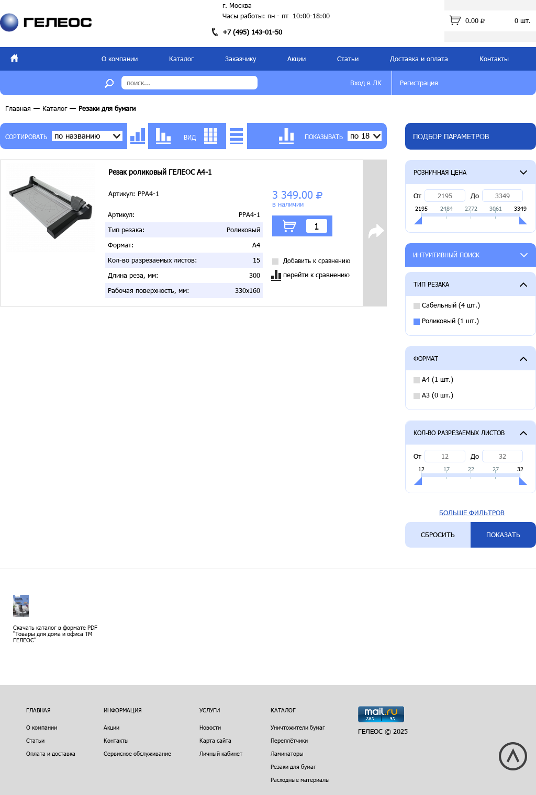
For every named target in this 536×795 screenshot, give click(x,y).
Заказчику (240, 58)
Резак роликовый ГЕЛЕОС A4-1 (160, 172)
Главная (18, 108)
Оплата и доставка (50, 753)
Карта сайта (215, 740)
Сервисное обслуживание (137, 753)
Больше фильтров (472, 513)
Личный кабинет (220, 753)
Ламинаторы (287, 753)
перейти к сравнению (310, 275)
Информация (123, 710)
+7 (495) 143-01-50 (252, 32)
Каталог (181, 58)
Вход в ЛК (366, 82)
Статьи (348, 58)
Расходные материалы (300, 779)
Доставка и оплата (419, 58)
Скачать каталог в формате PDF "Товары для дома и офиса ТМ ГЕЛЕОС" (55, 633)
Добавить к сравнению (311, 261)
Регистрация (419, 82)
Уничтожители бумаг (298, 727)
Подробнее (376, 238)
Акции (296, 58)
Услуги (209, 710)
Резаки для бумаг (293, 766)
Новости (210, 727)
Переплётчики (289, 740)
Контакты (494, 58)
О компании (120, 58)
